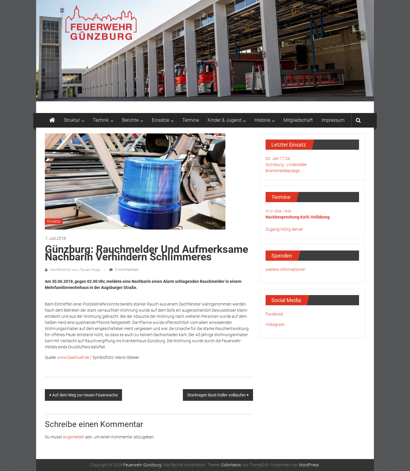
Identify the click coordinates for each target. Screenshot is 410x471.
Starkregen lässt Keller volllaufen (216, 395)
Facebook (274, 314)
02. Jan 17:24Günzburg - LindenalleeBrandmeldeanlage (286, 164)
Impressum (332, 120)
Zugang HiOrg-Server (284, 229)
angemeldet (73, 437)
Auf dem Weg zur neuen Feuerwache (85, 395)
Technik (101, 120)
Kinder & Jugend (224, 120)
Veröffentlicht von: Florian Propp (75, 270)
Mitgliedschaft (298, 120)
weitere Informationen (285, 269)
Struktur (72, 120)
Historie (262, 120)
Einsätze (160, 120)
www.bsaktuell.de (73, 357)
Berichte (130, 120)
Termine (190, 120)
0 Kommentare (123, 270)
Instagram (275, 324)
